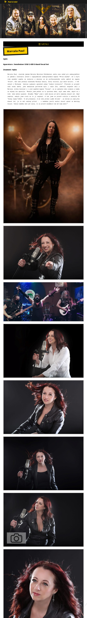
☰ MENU (43, 44)
